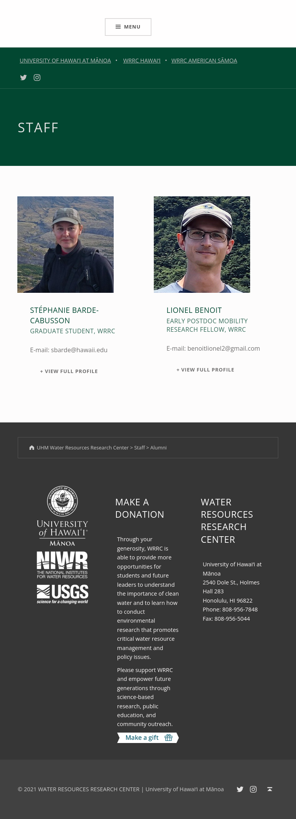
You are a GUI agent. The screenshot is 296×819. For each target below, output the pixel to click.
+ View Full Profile (69, 371)
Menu (132, 26)
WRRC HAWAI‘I (142, 60)
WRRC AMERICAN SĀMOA (204, 60)
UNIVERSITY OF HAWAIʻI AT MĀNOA (65, 60)
